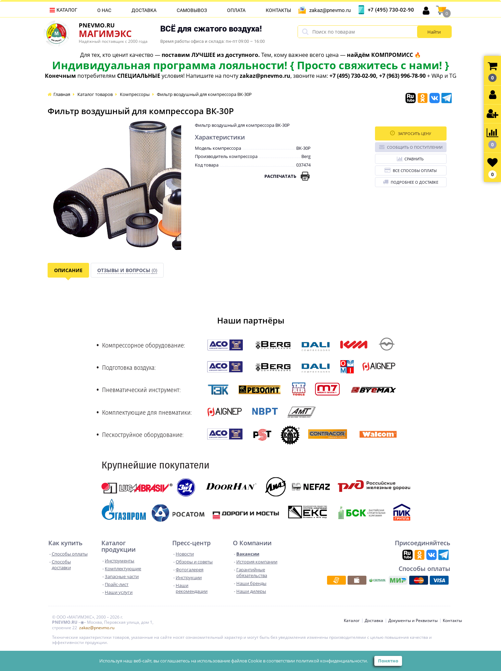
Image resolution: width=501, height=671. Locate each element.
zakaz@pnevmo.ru (330, 10)
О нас (104, 10)
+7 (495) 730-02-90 (391, 10)
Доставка (143, 10)
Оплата (236, 10)
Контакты (278, 10)
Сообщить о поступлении (410, 147)
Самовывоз (192, 10)
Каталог (67, 10)
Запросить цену (410, 133)
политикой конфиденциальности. (332, 661)
